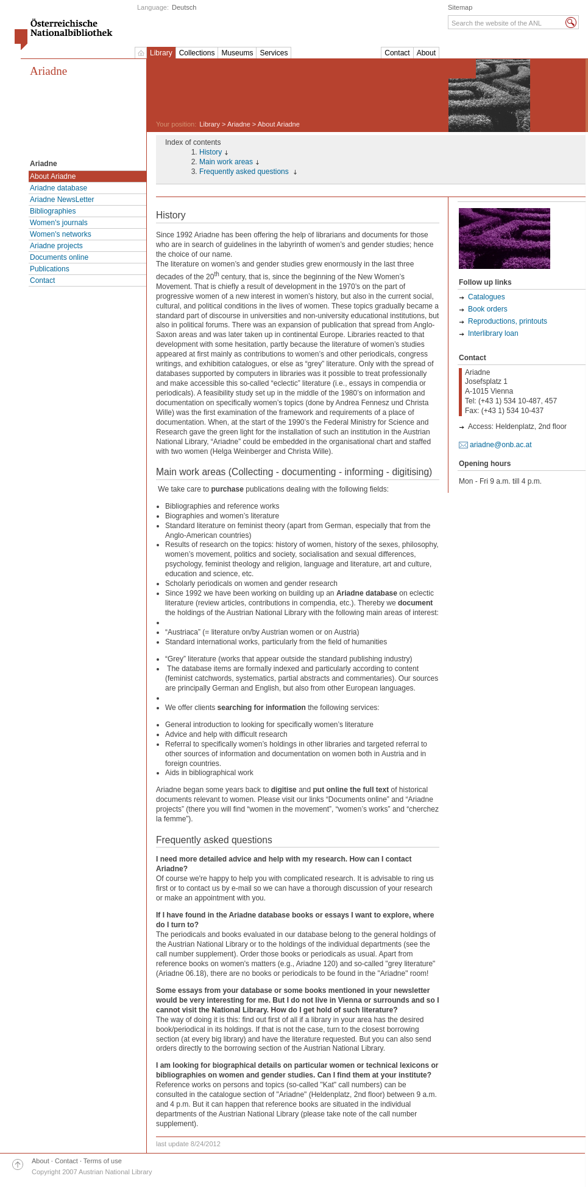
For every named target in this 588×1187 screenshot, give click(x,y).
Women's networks (60, 234)
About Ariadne (53, 176)
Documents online (59, 257)
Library (161, 53)
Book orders (488, 309)
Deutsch (184, 7)
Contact (396, 53)
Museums (237, 53)
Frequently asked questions (245, 171)
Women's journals (59, 222)
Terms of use (102, 1160)
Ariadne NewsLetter (62, 199)
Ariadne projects (56, 246)
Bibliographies (53, 211)
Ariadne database (58, 188)
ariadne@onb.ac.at (501, 444)
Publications (49, 269)
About (426, 53)
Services (274, 53)
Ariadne (48, 70)
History (210, 152)
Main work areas (226, 162)
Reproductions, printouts (507, 321)
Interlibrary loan (493, 333)
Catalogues (486, 297)
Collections (197, 53)
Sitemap (460, 7)
